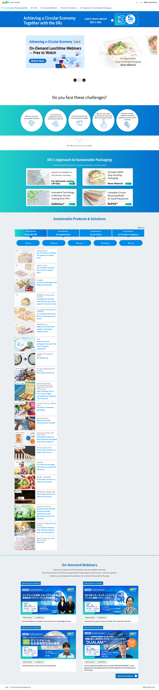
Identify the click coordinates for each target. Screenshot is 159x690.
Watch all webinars (125, 676)
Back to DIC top (149, 687)
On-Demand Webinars (49, 8)
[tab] (31, 233)
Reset (141, 227)
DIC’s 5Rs (34, 8)
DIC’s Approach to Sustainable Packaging (95, 8)
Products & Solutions (68, 8)
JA (137, 2)
